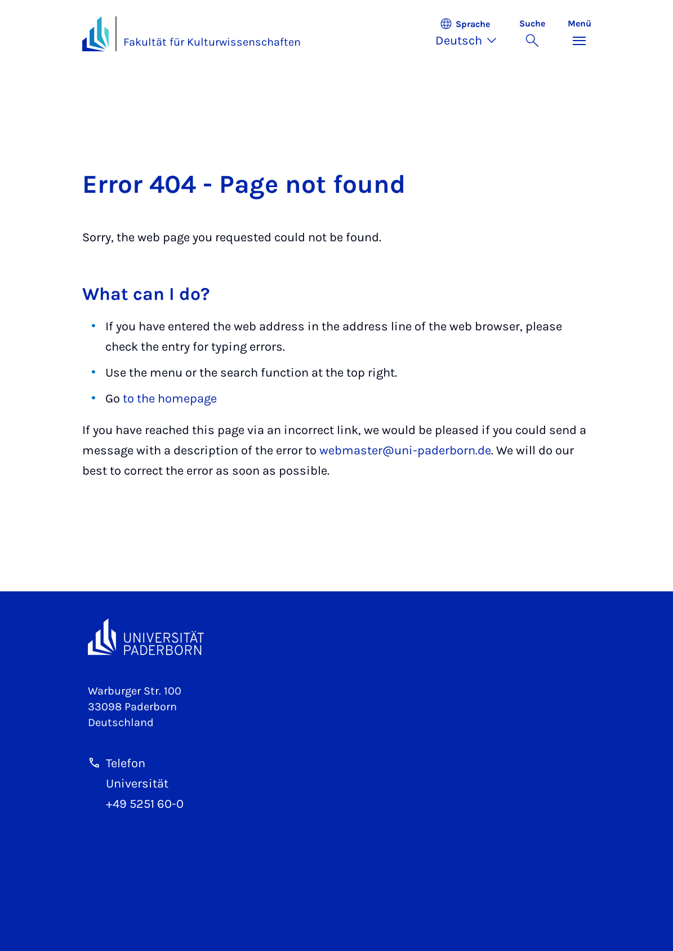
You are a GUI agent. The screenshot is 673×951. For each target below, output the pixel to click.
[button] (471, 34)
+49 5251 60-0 (145, 804)
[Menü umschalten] (579, 34)
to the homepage (170, 398)
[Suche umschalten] (532, 34)
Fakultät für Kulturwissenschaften (212, 42)
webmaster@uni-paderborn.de (405, 450)
